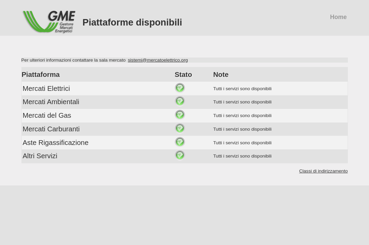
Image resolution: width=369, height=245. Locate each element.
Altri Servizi (40, 156)
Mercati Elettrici (46, 88)
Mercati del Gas (47, 115)
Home (338, 17)
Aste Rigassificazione (56, 142)
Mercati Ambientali (51, 101)
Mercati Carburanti (51, 129)
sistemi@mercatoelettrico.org (158, 60)
